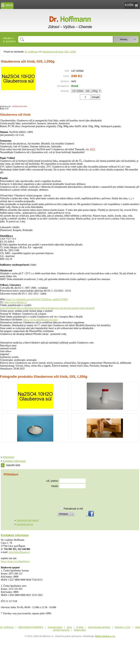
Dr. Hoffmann (31, 51)
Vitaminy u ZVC (123, 627)
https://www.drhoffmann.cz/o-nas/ (40, 319)
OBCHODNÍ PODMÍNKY (31, 627)
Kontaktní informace (14, 461)
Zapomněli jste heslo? (27, 520)
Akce (69, 627)
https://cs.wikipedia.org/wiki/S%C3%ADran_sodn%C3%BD (37, 299)
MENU (7, 5)
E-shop (80, 627)
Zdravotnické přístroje (99, 627)
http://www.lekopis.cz (15, 302)
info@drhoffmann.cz (19, 552)
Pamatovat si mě (73, 508)
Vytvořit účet (10, 465)
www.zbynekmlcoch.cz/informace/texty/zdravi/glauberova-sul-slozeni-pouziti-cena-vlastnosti (47, 308)
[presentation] (62, 496)
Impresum (8, 457)
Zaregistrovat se (24, 524)
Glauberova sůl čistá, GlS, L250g (59, 51)
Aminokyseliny (55, 627)
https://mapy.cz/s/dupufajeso (15, 561)
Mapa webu (80, 630)
